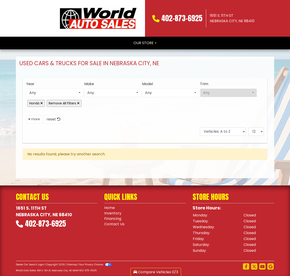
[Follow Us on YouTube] (262, 266)
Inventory (112, 213)
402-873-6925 (181, 18)
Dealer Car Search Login (30, 264)
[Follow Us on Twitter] (254, 266)
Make (89, 83)
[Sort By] (223, 131)
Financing (112, 218)
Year (30, 83)
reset (53, 119)
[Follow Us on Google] (270, 266)
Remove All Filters (64, 103)
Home (109, 207)
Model (147, 83)
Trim (204, 83)
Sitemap (72, 264)
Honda (36, 103)
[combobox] (54, 93)
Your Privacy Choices (95, 264)
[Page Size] (256, 131)
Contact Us (114, 224)
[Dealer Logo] (98, 18)
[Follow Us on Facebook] (246, 266)
